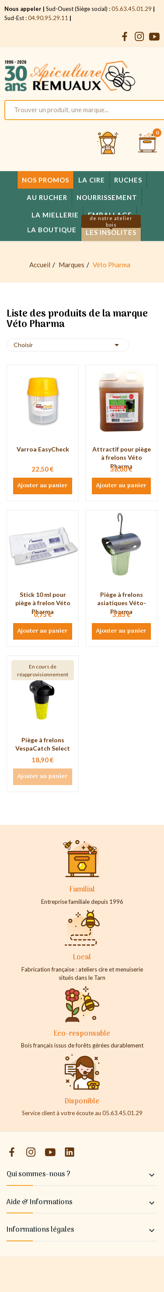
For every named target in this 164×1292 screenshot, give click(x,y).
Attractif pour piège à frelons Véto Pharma (121, 457)
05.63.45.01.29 (132, 8)
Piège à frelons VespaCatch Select (42, 744)
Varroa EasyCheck (43, 449)
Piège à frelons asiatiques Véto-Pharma (121, 603)
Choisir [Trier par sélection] (68, 345)
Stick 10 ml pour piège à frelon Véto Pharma (42, 603)
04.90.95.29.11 (48, 17)
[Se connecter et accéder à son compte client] (108, 143)
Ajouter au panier (42, 486)
